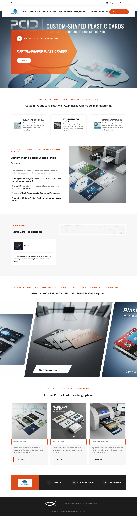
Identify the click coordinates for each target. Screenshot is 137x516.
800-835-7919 (61, 511)
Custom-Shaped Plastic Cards (99, 11)
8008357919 (57, 482)
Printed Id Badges (35, 11)
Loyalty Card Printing (80, 11)
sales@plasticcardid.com (85, 482)
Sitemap (94, 503)
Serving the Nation (115, 482)
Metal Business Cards (49, 11)
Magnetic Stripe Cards (65, 11)
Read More (24, 61)
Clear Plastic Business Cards (34, 120)
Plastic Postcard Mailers (112, 120)
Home (25, 11)
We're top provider (119, 12)
